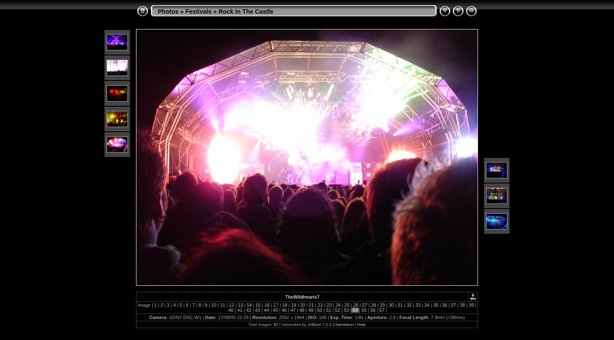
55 (364, 310)
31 (400, 305)
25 (347, 305)
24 (338, 305)
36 (445, 305)
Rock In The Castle (245, 11)
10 (213, 305)
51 (329, 310)
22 (320, 305)
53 (346, 310)
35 (436, 305)
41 (239, 310)
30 (391, 305)
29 (382, 305)
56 (373, 310)
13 (240, 305)
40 (231, 310)
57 (382, 310)
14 (249, 305)
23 (329, 305)
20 (302, 305)
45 (275, 310)
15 (258, 305)
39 (471, 305)
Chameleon (343, 324)
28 (373, 305)
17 (276, 305)
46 (284, 310)
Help (361, 324)
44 (266, 310)
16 (267, 305)
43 (257, 310)
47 (293, 310)
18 (285, 305)
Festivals (198, 11)
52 (337, 310)
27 (364, 305)
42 (248, 310)
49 (311, 310)
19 (294, 305)
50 (320, 310)
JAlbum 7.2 (317, 324)
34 (427, 305)
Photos (168, 11)
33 (418, 305)
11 (222, 305)
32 (409, 305)
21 (311, 305)
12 (231, 305)
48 (302, 310)
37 (454, 305)
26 (355, 305)
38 (462, 305)
